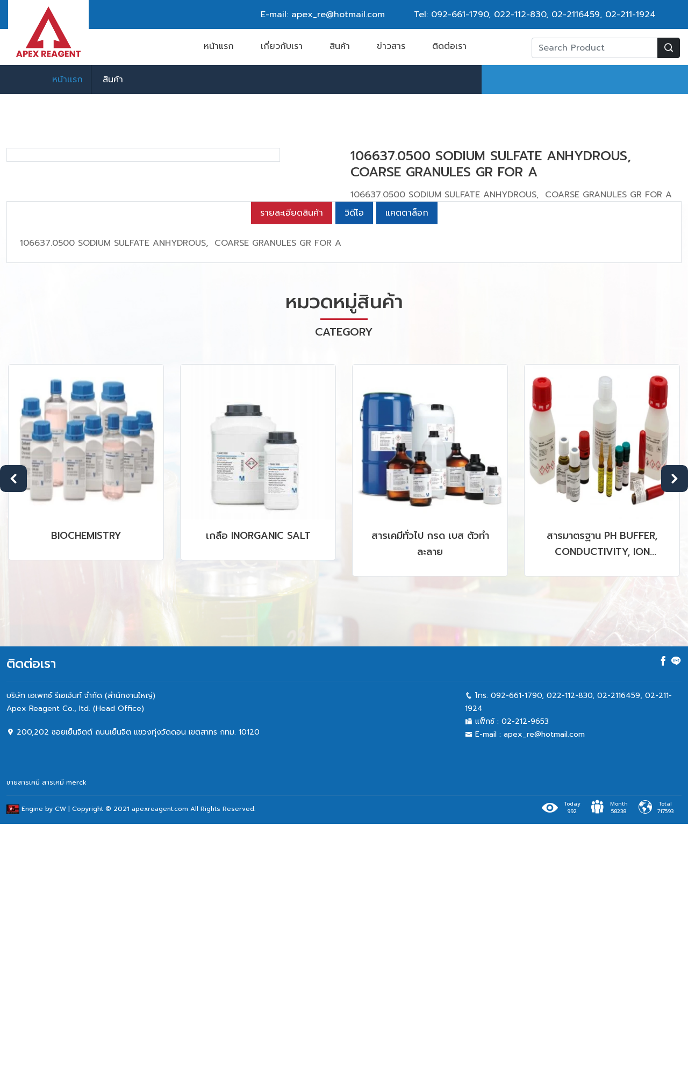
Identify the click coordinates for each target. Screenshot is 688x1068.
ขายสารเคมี (23, 1026)
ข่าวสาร (391, 46)
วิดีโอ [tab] (354, 457)
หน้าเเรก (67, 79)
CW (60, 1053)
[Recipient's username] (595, 48)
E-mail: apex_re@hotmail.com (323, 14)
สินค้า (339, 46)
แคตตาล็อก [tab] (406, 457)
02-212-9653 (525, 965)
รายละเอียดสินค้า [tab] (291, 457)
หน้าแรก (219, 46)
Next (674, 722)
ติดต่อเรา (449, 46)
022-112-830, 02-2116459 (547, 14)
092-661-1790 (460, 14)
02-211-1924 (630, 14)
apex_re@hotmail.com (544, 978)
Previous (13, 722)
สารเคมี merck (64, 1026)
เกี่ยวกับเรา (282, 46)
